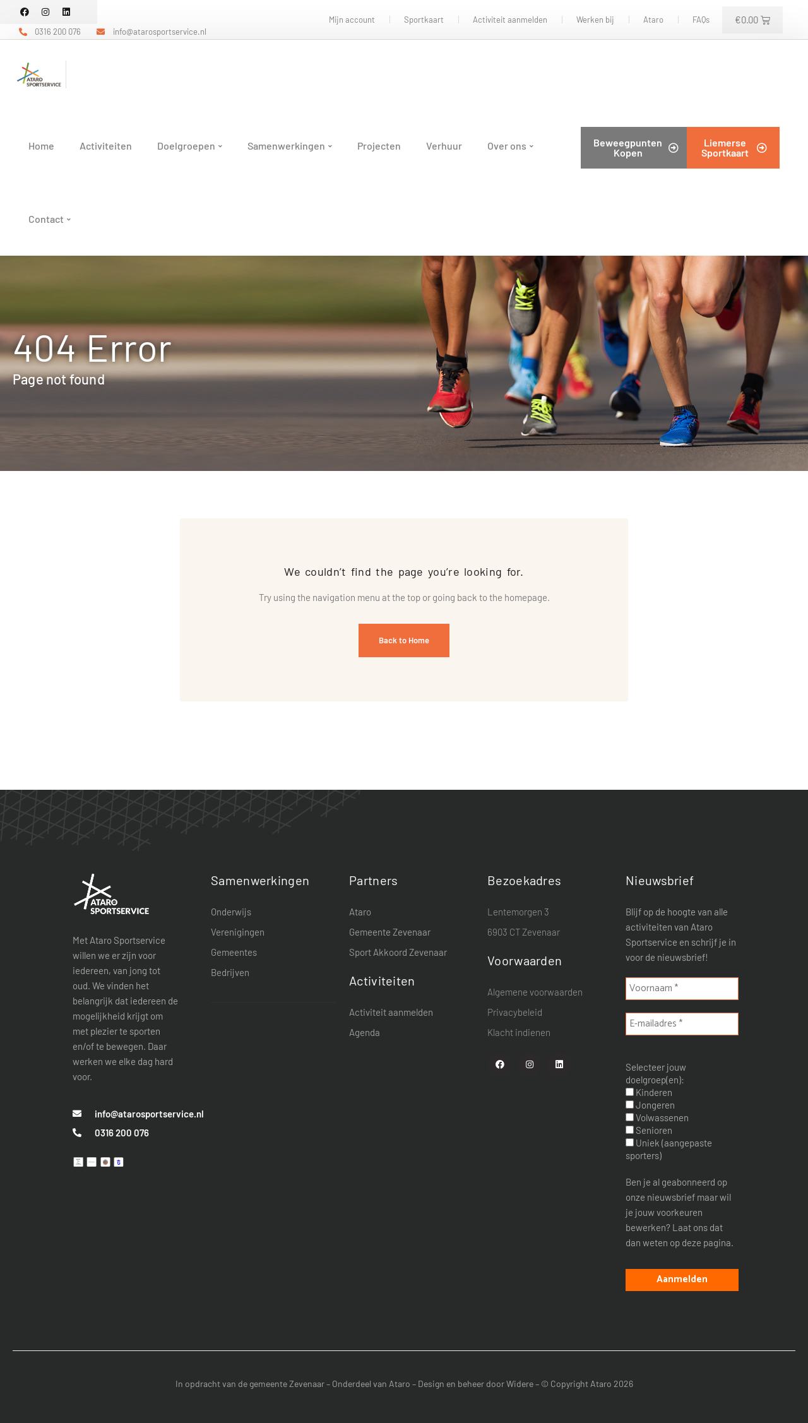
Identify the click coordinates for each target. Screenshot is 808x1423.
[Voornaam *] (682, 988)
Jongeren (650, 1104)
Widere (519, 1383)
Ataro (399, 1383)
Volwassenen (657, 1117)
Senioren (649, 1130)
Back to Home (404, 640)
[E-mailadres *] (682, 1024)
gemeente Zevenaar (286, 1383)
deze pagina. (708, 1242)
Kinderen (649, 1092)
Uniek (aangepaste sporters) (669, 1149)
